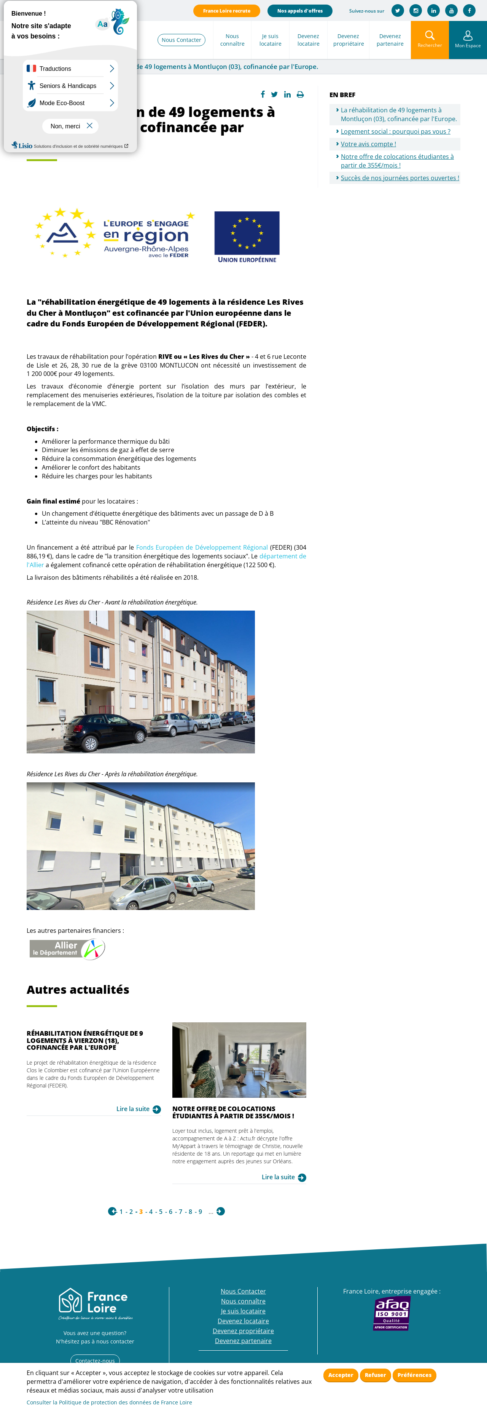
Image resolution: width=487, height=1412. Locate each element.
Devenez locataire (309, 39)
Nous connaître (232, 39)
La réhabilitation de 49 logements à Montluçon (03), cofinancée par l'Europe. (399, 114)
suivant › (220, 1211)
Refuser (375, 1374)
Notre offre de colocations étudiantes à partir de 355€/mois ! (233, 1112)
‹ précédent (112, 1211)
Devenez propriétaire (348, 39)
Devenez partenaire (390, 39)
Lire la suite (133, 1109)
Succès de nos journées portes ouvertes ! (400, 178)
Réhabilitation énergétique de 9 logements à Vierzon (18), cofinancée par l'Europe (85, 1040)
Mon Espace (468, 45)
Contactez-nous (95, 1360)
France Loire (22, 66)
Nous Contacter (181, 39)
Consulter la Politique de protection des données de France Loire (109, 1402)
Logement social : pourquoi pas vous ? (395, 131)
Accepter (340, 1374)
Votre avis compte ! (368, 144)
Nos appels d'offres (300, 11)
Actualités (59, 66)
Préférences (414, 1374)
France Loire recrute (226, 11)
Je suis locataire (270, 39)
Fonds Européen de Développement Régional (202, 547)
